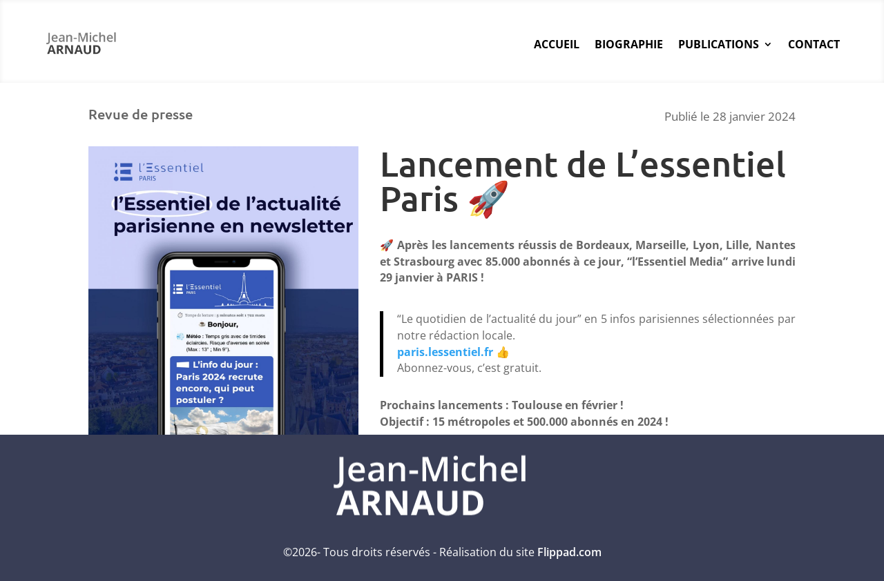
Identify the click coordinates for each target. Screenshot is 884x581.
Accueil (556, 44)
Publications (718, 44)
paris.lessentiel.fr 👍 (453, 352)
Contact (814, 44)
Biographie (629, 44)
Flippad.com (569, 552)
